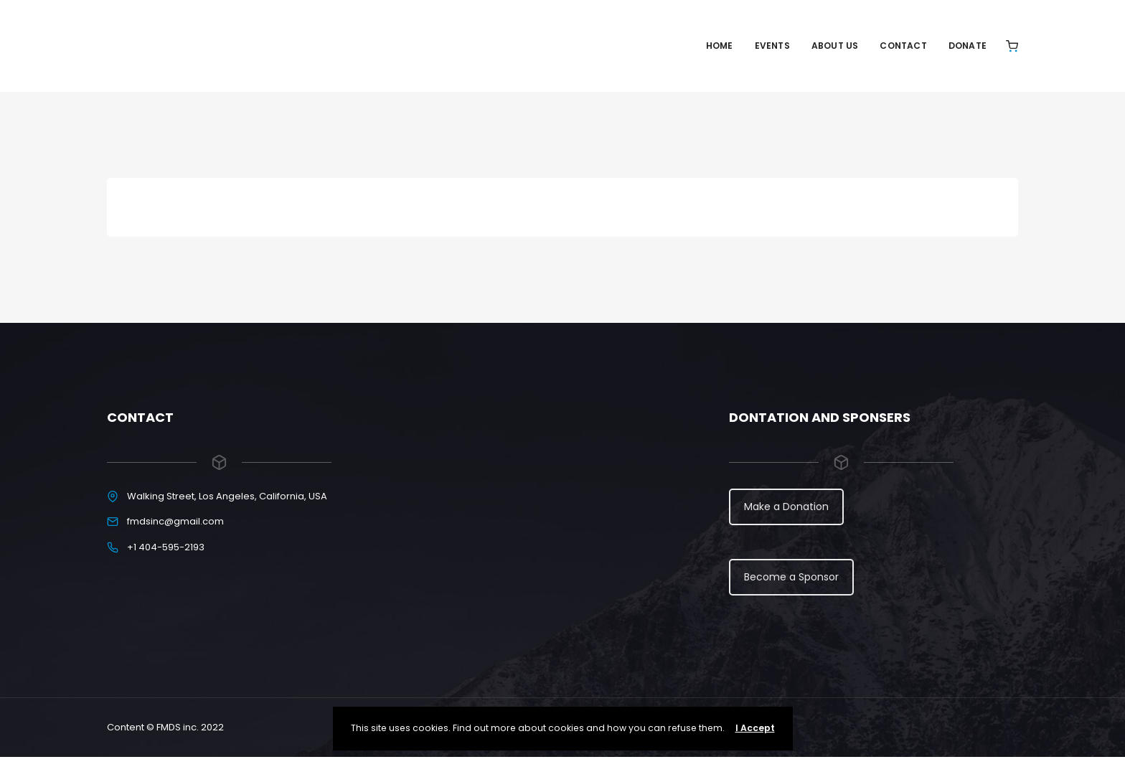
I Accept (755, 728)
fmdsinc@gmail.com (175, 521)
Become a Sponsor (791, 577)
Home (719, 45)
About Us (835, 45)
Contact (903, 45)
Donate (968, 45)
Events (772, 45)
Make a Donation (786, 506)
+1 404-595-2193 (165, 547)
